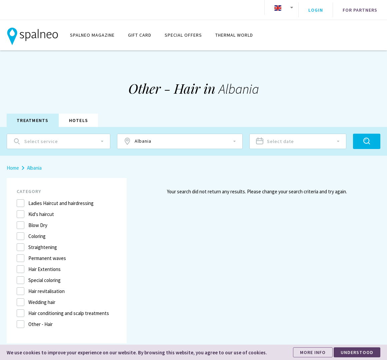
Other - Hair (40, 319)
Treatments (33, 115)
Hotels (78, 115)
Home (13, 163)
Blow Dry (37, 220)
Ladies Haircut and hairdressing (61, 198)
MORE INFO (313, 352)
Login (315, 8)
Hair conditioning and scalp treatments (68, 308)
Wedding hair (41, 297)
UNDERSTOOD (357, 352)
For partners (360, 8)
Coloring (37, 231)
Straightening (42, 242)
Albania (34, 163)
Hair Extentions (44, 264)
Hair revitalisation (46, 286)
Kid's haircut (41, 209)
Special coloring (44, 275)
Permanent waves (47, 253)
